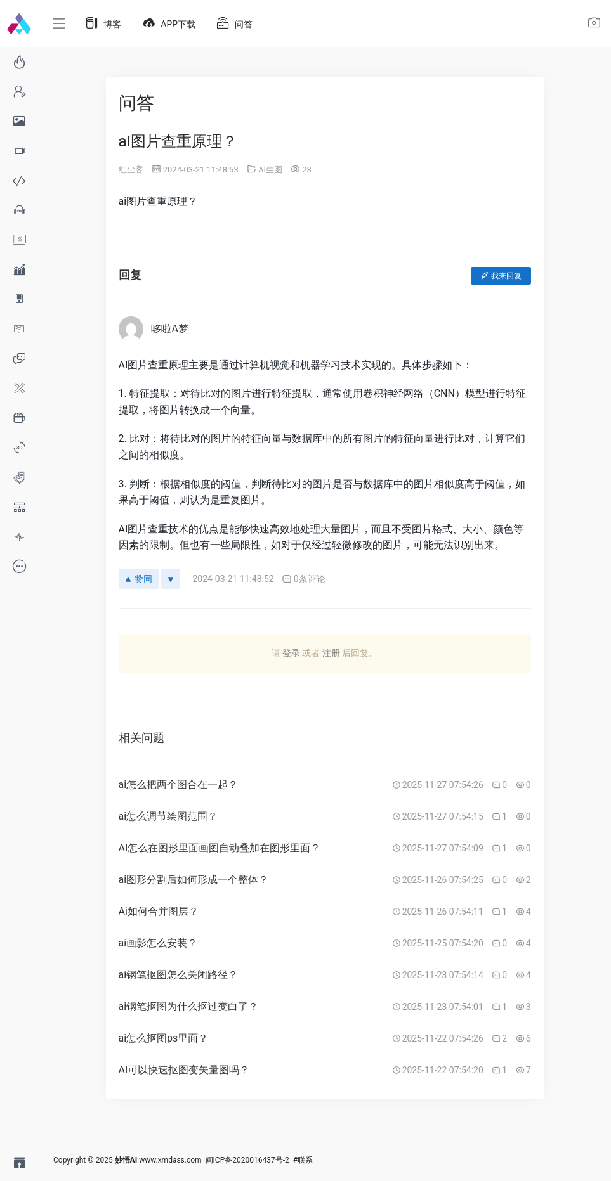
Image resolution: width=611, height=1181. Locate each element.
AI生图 (270, 169)
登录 (291, 653)
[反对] (170, 579)
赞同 (138, 579)
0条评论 (303, 579)
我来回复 (501, 275)
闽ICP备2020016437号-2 (247, 1160)
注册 (331, 653)
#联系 (303, 1160)
